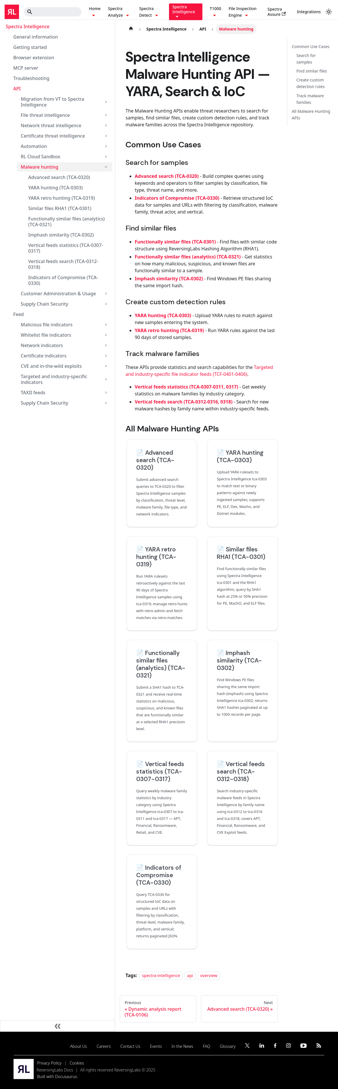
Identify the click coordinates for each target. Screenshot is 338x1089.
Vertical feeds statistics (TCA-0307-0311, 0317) (186, 387)
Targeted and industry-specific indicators (54, 379)
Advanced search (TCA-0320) (59, 177)
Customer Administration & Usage (58, 293)
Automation (34, 146)
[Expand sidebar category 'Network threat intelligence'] (106, 125)
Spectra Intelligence (28, 26)
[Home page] (131, 29)
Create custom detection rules (311, 83)
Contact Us (130, 1046)
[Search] (52, 11)
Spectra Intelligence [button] (183, 9)
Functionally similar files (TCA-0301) (175, 242)
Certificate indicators (44, 356)
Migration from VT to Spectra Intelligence (52, 102)
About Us (78, 1046)
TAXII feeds (33, 392)
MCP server (25, 68)
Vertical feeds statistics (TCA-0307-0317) (65, 248)
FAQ (206, 1046)
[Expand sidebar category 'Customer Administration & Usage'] (106, 293)
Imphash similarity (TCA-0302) (61, 235)
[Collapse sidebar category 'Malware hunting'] (106, 167)
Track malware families (310, 99)
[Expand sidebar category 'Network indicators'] (106, 345)
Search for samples (306, 59)
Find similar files (312, 71)
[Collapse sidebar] (57, 1026)
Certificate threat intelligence (53, 136)
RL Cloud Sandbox (40, 156)
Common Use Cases (311, 46)
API (17, 88)
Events (156, 1046)
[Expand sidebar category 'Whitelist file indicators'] (106, 335)
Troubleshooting (31, 78)
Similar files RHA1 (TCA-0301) (59, 208)
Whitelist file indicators (46, 335)
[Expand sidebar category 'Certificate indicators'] (106, 355)
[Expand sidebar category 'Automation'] (106, 146)
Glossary (228, 1046)
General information (35, 37)
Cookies (77, 1063)
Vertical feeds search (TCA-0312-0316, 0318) (184, 402)
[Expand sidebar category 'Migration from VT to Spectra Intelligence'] (106, 101)
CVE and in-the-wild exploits (51, 366)
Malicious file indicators (47, 324)
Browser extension (33, 57)
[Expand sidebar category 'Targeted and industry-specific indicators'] (106, 379)
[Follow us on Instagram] (288, 1046)
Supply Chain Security (44, 304)
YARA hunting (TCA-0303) (55, 187)
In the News (182, 1046)
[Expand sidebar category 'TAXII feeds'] (106, 392)
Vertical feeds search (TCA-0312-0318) (63, 264)
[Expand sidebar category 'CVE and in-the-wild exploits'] (106, 366)
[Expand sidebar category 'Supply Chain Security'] (106, 304)
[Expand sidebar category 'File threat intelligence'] (106, 115)
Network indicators (42, 345)
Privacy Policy (49, 1063)
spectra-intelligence (161, 975)
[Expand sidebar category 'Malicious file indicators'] (106, 324)
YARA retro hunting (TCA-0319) (61, 198)
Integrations (309, 11)
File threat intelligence (45, 115)
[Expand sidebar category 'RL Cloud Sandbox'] (106, 156)
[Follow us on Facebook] (275, 1046)
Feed (18, 314)
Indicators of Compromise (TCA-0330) (63, 280)
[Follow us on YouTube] (303, 1046)
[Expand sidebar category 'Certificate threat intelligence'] (106, 135)
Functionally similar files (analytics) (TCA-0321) (66, 222)
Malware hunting (39, 167)
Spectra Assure (276, 11)
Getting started (30, 47)
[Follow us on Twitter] (247, 1046)
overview (208, 975)
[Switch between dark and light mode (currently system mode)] (328, 11)
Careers (104, 1046)
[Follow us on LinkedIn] (261, 1046)
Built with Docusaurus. (57, 1076)
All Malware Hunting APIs (311, 114)
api (190, 975)
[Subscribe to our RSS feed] (318, 1046)
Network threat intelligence (51, 125)
